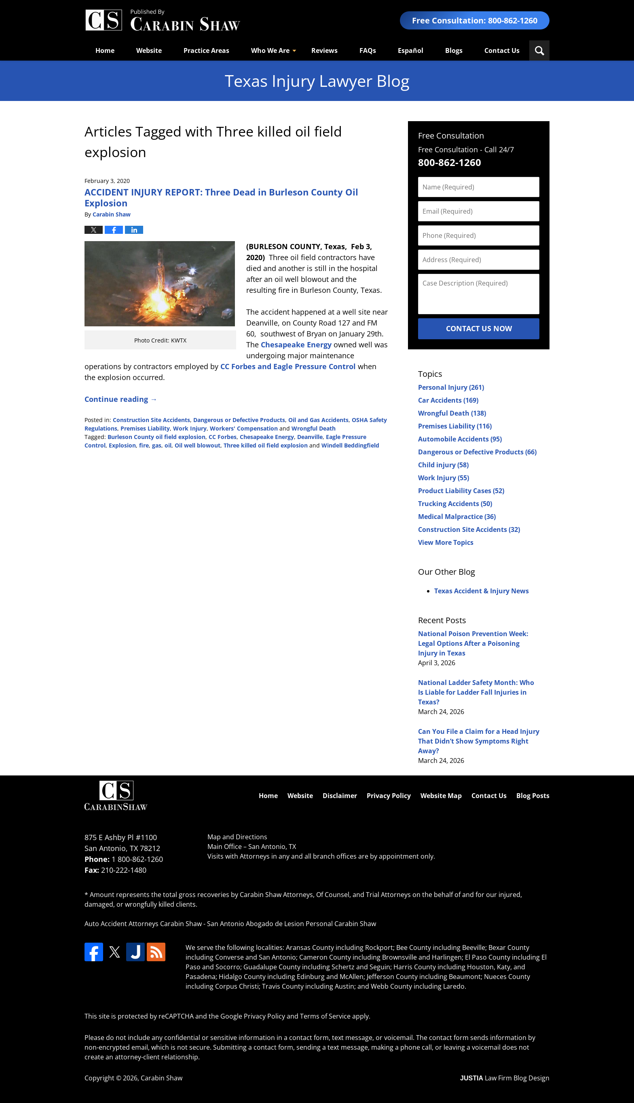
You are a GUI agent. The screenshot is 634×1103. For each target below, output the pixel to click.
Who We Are (270, 50)
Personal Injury (451, 387)
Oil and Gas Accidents (318, 420)
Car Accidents (448, 400)
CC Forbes (223, 437)
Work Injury (190, 428)
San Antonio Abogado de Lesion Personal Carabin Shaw (291, 923)
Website (149, 50)
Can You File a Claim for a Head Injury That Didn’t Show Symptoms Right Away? (478, 741)
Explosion (122, 445)
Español (410, 50)
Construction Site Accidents (151, 420)
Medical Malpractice (457, 516)
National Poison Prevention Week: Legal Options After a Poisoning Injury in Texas (473, 643)
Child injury (443, 464)
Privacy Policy (389, 795)
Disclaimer (340, 795)
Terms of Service (325, 1016)
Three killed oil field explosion (266, 445)
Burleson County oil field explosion (156, 437)
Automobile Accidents (460, 439)
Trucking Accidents (455, 503)
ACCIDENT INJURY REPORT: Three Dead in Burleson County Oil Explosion (221, 197)
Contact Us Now (479, 328)
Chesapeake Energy (296, 344)
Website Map (441, 795)
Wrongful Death (314, 428)
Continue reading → (121, 399)
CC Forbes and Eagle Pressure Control (288, 366)
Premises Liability (145, 428)
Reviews (324, 50)
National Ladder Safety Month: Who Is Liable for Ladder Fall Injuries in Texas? (476, 692)
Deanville (310, 437)
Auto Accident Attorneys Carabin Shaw (143, 923)
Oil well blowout (197, 445)
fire (144, 445)
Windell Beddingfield (350, 445)
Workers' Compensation (244, 428)
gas (156, 445)
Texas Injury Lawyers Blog (163, 20)
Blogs (454, 50)
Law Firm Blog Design (504, 1078)
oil (168, 445)
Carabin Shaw (161, 1078)
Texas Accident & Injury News (481, 590)
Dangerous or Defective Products (239, 420)
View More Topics (445, 542)
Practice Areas (206, 50)
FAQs (367, 50)
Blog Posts (532, 795)
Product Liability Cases (461, 490)
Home (104, 50)
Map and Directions (237, 836)
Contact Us (502, 50)
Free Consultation (451, 135)
